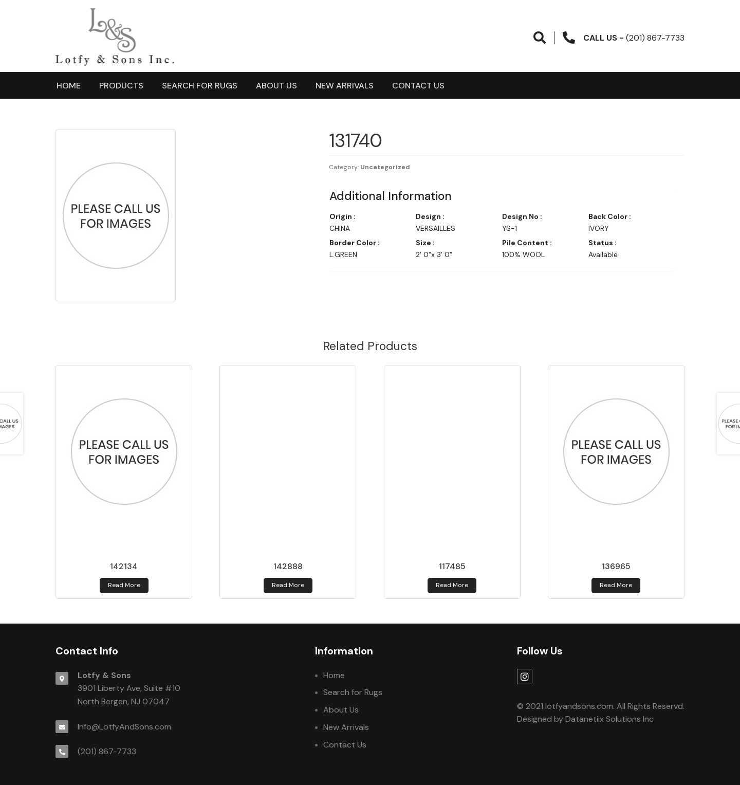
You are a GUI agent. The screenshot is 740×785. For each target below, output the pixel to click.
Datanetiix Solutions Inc (609, 719)
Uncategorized (385, 167)
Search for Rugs (199, 85)
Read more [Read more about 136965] (616, 585)
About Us (276, 85)
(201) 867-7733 (107, 751)
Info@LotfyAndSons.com (124, 726)
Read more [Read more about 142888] (288, 585)
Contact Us (418, 85)
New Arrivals (345, 85)
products (121, 85)
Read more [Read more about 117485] (452, 585)
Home (69, 85)
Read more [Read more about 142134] (124, 585)
